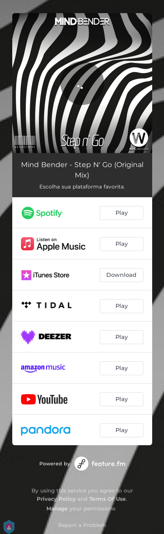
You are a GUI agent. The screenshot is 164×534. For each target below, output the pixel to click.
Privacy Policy (56, 499)
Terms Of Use (107, 499)
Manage (57, 508)
